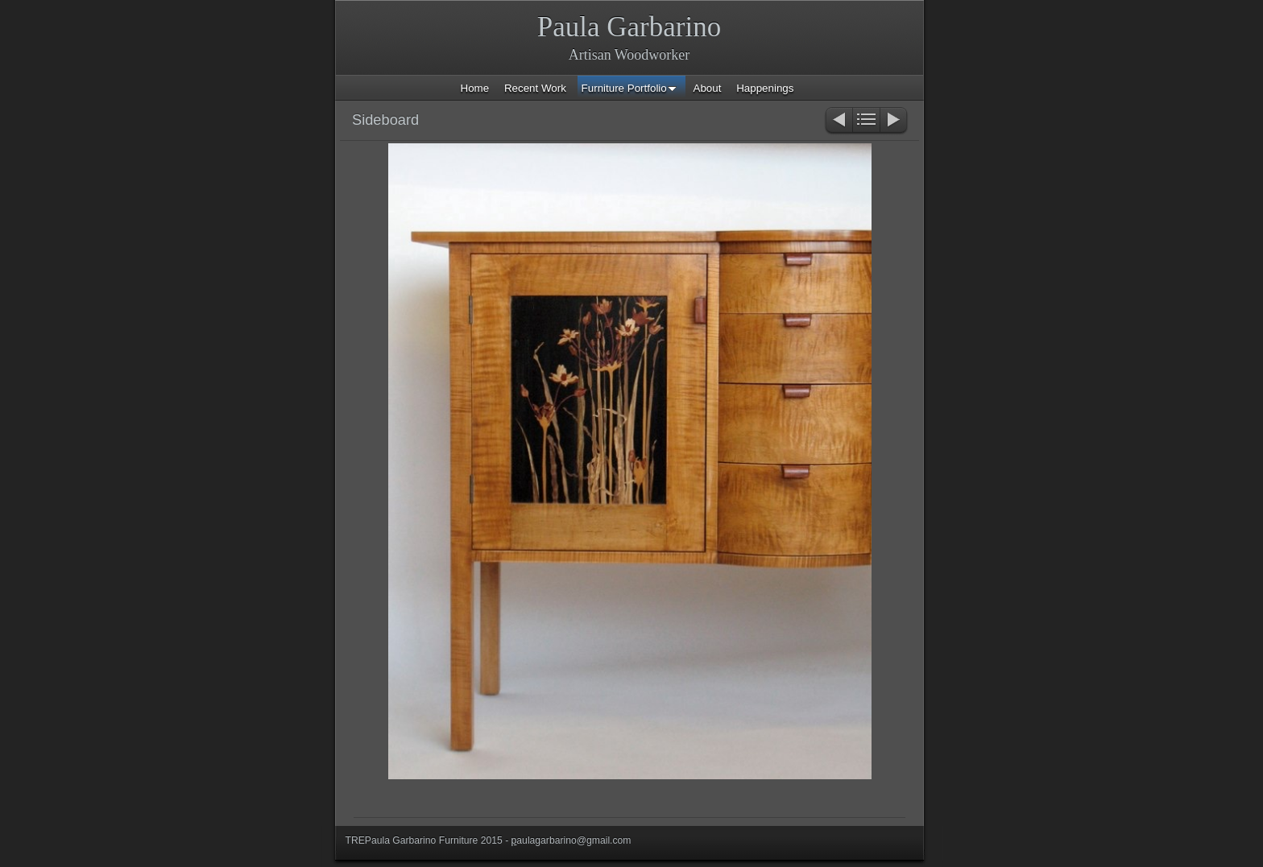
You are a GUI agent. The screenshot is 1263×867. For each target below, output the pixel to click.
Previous (838, 121)
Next (894, 121)
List (866, 121)
